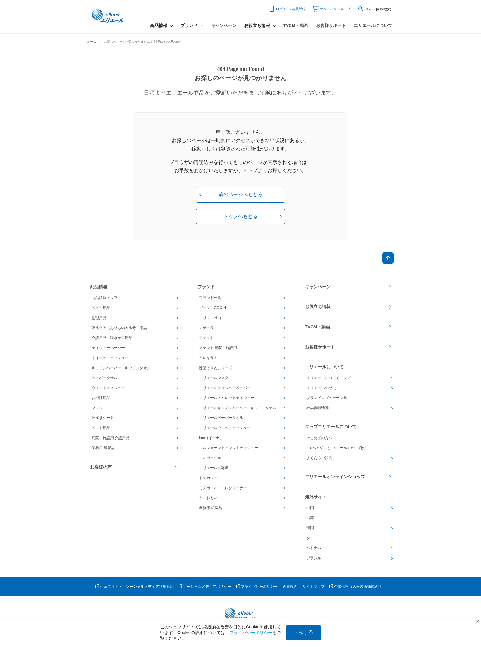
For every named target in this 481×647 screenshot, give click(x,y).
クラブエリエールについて (330, 428)
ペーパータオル (104, 379)
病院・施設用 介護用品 (110, 439)
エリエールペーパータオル (221, 419)
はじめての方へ (319, 439)
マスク (97, 409)
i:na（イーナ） (211, 439)
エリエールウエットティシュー (225, 429)
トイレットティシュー (110, 359)
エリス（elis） (211, 319)
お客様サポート (331, 25)
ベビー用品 (101, 309)
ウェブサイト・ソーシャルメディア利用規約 (137, 588)
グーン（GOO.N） (214, 309)
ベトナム (313, 549)
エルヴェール (210, 459)
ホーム (91, 41)
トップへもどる (240, 216)
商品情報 (98, 288)
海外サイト (315, 498)
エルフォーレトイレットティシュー (228, 449)
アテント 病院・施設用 (218, 349)
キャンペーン (224, 25)
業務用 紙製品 (103, 449)
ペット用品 (101, 429)
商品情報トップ (104, 299)
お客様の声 (101, 468)
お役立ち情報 (318, 308)
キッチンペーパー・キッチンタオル (121, 369)
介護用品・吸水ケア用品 (112, 339)
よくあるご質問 (319, 459)
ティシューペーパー (108, 349)
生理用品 (99, 319)
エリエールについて (373, 25)
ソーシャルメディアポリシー (207, 588)
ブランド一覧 (210, 299)
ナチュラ (206, 329)
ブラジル (313, 559)
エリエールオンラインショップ (335, 478)
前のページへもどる (240, 194)
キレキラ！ (208, 359)
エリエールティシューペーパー (225, 389)
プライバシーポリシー (259, 588)
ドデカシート (210, 479)
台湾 (310, 519)
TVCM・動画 (295, 25)
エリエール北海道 (214, 469)
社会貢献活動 (317, 409)
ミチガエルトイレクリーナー (223, 489)
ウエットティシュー (108, 389)
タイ (310, 539)
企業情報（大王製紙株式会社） (360, 588)
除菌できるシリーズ (215, 369)
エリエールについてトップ (328, 379)
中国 (310, 509)
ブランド (206, 288)
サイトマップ (313, 588)
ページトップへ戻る (387, 258)
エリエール (110, 17)
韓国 (310, 529)
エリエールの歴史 (321, 389)
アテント (206, 339)
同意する (303, 632)
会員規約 (290, 588)
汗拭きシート (103, 419)
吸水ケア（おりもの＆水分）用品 (119, 329)
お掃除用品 (101, 399)
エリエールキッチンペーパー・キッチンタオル (237, 409)
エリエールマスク (214, 379)
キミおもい (208, 499)
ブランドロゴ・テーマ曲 (326, 399)
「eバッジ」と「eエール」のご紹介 (336, 449)
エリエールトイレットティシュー (226, 399)
